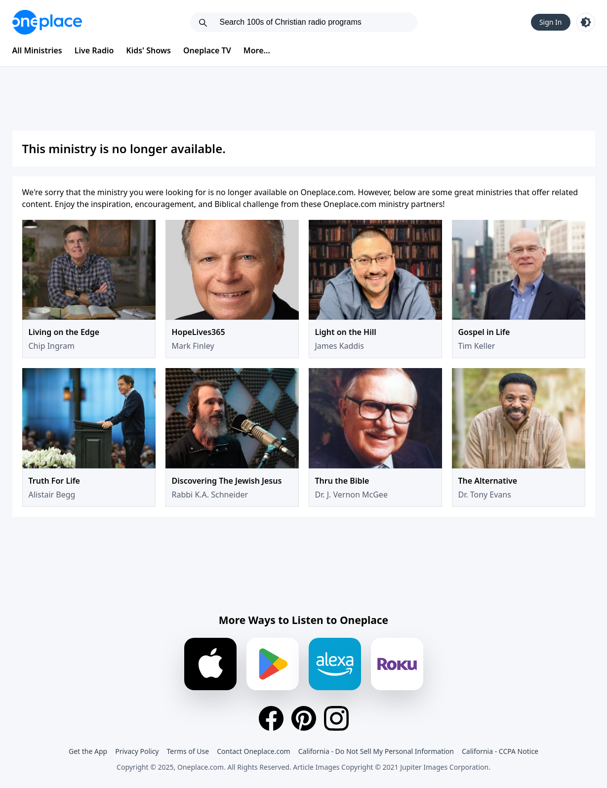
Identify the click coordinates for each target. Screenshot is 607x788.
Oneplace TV (207, 50)
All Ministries (37, 50)
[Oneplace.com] (47, 22)
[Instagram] (336, 718)
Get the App (88, 751)
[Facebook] (271, 718)
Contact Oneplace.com (253, 751)
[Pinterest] (303, 718)
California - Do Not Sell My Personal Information (376, 751)
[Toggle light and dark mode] (585, 22)
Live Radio (94, 50)
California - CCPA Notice (500, 751)
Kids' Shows (148, 50)
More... (256, 50)
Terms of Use (188, 751)
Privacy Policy (137, 751)
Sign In (550, 22)
